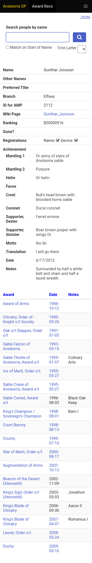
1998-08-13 (54, 427)
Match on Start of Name (29, 47)
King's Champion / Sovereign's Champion (22, 413)
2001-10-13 (54, 467)
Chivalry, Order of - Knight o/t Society (19, 319)
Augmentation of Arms (22, 465)
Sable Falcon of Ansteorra (16, 346)
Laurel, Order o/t (17, 532)
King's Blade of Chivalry (16, 508)
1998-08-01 (54, 413)
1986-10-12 (54, 306)
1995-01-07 (54, 360)
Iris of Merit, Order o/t (21, 371)
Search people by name (26, 27)
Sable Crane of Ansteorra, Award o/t (21, 387)
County (9, 438)
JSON (85, 17)
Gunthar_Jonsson (59, 114)
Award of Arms (16, 303)
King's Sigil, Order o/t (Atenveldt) (21, 494)
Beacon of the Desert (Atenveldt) (21, 481)
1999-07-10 (54, 440)
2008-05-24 (54, 535)
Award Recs (42, 6)
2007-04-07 (54, 521)
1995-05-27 (54, 373)
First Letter (67, 48)
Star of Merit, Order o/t (22, 452)
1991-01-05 (54, 333)
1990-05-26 (54, 319)
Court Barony (14, 425)
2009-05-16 (54, 548)
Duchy (8, 546)
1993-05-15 (54, 346)
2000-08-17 (54, 454)
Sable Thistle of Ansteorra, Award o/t (21, 360)
